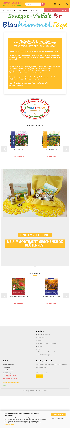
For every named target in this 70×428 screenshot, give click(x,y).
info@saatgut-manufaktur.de (11, 382)
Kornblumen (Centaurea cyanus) (51, 296)
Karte (4, 385)
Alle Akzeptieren (58, 414)
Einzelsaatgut (23, 10)
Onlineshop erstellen (29, 391)
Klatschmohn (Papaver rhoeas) (19, 296)
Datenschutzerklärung (10, 424)
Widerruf (40, 346)
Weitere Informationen (58, 418)
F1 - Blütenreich (18, 150)
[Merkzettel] (63, 4)
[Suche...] (43, 4)
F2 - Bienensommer (51, 150)
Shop (57, 10)
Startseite (49, 10)
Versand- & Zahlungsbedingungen (47, 343)
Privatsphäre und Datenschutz (46, 352)
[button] (55, 4)
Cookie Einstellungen (44, 355)
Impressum (41, 337)
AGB (39, 349)
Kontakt (64, 10)
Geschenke (34, 10)
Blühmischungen (9, 10)
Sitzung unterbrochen (44, 334)
